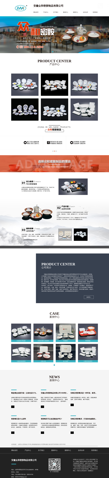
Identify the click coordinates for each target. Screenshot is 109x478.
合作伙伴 (85, 12)
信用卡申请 (62, 444)
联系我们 (95, 12)
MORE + (89, 297)
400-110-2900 (91, 7)
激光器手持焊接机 (54, 444)
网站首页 (35, 12)
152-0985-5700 (91, 5)
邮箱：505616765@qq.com (19, 477)
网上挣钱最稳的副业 (35, 444)
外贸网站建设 (45, 444)
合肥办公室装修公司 (23, 444)
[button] (52, 51)
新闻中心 (75, 12)
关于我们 (55, 12)
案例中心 (65, 12)
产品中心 (45, 12)
